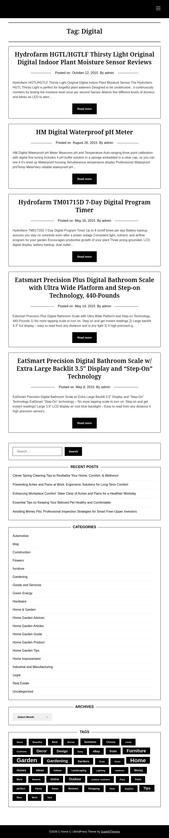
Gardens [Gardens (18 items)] (83, 761)
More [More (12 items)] (19, 779)
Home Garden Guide (27, 634)
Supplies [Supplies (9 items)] (129, 788)
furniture (18, 568)
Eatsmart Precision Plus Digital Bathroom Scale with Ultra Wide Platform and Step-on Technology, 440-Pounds (84, 287)
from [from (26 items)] (113, 751)
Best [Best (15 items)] (55, 742)
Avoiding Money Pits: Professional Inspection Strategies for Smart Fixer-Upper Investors (75, 511)
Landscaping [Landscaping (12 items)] (78, 770)
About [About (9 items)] (20, 742)
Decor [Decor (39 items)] (42, 751)
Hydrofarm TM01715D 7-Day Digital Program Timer (84, 206)
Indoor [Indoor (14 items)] (58, 770)
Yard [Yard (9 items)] (49, 797)
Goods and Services (27, 585)
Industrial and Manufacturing (33, 667)
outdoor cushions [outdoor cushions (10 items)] (100, 779)
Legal (16, 675)
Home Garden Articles (28, 626)
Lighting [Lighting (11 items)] (100, 770)
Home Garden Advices (28, 617)
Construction (21, 552)
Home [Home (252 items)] (138, 760)
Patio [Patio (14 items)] (138, 779)
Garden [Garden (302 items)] (27, 760)
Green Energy (22, 593)
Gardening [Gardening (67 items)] (57, 760)
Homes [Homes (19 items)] (21, 770)
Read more (84, 108)
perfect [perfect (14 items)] (21, 788)
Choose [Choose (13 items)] (110, 742)
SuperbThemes (110, 831)
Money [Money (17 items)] (138, 770)
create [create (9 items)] (128, 742)
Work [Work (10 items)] (34, 797)
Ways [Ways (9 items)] (19, 797)
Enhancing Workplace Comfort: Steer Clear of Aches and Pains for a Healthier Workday (74, 493)
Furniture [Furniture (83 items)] (136, 750)
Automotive (20, 536)
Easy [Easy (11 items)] (80, 751)
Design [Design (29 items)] (62, 751)
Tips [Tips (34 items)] (146, 788)
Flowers (18, 560)
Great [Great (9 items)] (102, 761)
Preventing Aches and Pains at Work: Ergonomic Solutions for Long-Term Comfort (70, 484)
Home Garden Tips (26, 650)
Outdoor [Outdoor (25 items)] (75, 779)
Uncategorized (23, 691)
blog (16, 544)
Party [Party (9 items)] (122, 779)
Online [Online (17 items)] (54, 779)
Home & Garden (24, 609)
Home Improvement (27, 658)
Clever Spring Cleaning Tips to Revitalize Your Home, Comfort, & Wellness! (65, 475)
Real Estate (21, 683)
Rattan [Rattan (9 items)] (55, 788)
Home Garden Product (28, 642)
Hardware (19, 601)
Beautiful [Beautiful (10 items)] (37, 742)
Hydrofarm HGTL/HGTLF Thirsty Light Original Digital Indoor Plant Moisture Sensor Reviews (84, 58)
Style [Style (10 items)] (112, 788)
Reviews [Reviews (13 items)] (73, 788)
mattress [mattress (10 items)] (119, 770)
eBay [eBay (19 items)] (96, 751)
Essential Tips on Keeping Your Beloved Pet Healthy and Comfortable (62, 502)
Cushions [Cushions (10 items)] (22, 751)
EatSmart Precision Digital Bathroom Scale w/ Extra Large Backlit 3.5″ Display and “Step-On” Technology (85, 368)
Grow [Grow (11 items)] (117, 761)
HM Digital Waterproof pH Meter (84, 132)
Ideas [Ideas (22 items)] (40, 770)
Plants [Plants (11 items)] (38, 788)
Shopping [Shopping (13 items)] (94, 788)
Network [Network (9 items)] (36, 779)
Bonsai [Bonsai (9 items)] (71, 742)
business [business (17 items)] (90, 742)
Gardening (20, 577)
